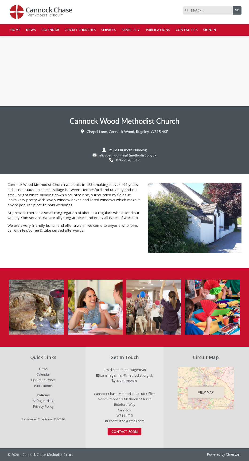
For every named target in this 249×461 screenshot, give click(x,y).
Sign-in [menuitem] (209, 29)
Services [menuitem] (108, 29)
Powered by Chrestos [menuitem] (223, 454)
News (43, 369)
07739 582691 (126, 381)
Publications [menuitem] (158, 29)
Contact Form (125, 431)
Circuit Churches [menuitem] (80, 29)
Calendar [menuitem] (50, 29)
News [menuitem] (31, 29)
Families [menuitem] (129, 29)
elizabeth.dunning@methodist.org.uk (127, 155)
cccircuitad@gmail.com (126, 421)
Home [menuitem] (15, 29)
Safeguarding (43, 401)
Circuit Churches (43, 380)
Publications (43, 386)
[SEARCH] (209, 10)
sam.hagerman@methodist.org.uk (126, 375)
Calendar (43, 375)
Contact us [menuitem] (187, 29)
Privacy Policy (43, 406)
